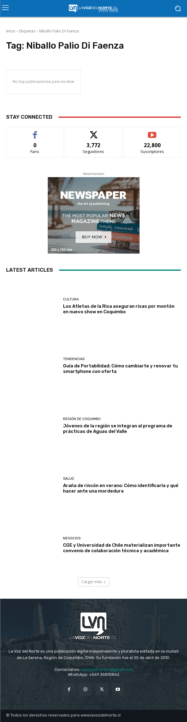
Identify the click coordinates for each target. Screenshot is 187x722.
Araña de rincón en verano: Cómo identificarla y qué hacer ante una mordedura (120, 488)
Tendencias (73, 359)
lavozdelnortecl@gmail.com (107, 669)
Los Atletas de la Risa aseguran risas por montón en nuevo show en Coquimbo (118, 308)
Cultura (71, 299)
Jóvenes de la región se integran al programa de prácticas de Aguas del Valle (117, 428)
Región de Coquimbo (82, 419)
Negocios (71, 538)
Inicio (10, 31)
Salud (68, 478)
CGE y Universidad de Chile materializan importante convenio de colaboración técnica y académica (121, 547)
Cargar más (93, 581)
